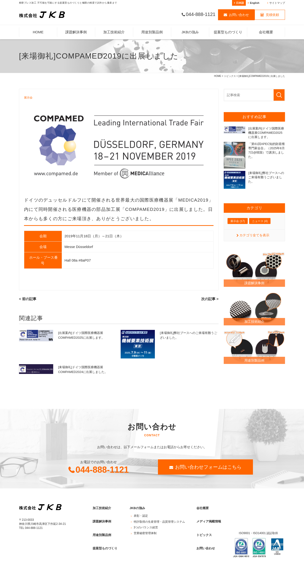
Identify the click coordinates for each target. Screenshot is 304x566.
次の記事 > (210, 299)
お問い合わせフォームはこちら (208, 467)
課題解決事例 (76, 32)
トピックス (230, 76)
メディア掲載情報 (207, 516)
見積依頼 (272, 15)
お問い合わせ (239, 15)
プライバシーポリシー (33, 562)
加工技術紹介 (114, 32)
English (254, 2)
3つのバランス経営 (146, 524)
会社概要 (266, 32)
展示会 (28, 97)
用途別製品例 (152, 32)
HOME (38, 32)
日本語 (240, 2)
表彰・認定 (141, 512)
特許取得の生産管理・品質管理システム (159, 518)
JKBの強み (190, 32)
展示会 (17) (237, 221)
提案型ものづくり (228, 32)
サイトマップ (277, 2)
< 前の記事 (27, 299)
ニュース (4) (260, 221)
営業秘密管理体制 (145, 529)
